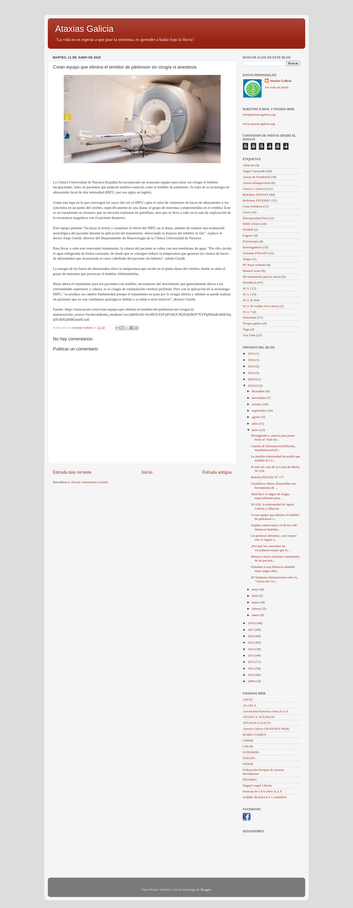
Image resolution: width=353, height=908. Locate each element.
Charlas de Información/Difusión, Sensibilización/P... (273, 448)
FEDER (248, 229)
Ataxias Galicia (84, 29)
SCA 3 (247, 294)
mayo (256, 589)
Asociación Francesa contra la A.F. (266, 711)
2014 (251, 649)
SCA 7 (247, 312)
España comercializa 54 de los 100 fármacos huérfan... (274, 527)
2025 (251, 353)
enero (256, 615)
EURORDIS (251, 752)
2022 (251, 373)
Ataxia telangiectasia (256, 183)
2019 (251, 385)
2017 (251, 630)
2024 (251, 360)
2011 (251, 668)
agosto (256, 417)
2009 (251, 681)
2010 (251, 675)
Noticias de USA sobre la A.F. (262, 791)
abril (255, 595)
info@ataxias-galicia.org (259, 114)
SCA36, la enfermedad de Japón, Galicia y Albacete (273, 506)
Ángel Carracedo (254, 171)
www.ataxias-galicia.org (259, 124)
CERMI (248, 740)
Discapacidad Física (256, 218)
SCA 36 (248, 300)
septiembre (259, 410)
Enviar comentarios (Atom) (90, 482)
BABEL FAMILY (254, 734)
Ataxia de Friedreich (256, 177)
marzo (256, 602)
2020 (251, 379)
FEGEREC (250, 779)
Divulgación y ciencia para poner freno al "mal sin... (273, 437)
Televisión (249, 317)
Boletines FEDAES (255, 194)
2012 (251, 662)
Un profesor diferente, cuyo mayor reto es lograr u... (274, 537)
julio (255, 423)
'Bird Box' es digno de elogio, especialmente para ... (270, 496)
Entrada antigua (217, 472)
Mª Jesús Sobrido (254, 265)
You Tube (249, 335)
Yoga (246, 329)
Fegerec (248, 235)
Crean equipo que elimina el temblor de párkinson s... (275, 517)
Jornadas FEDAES (255, 253)
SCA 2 (247, 288)
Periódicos (250, 282)
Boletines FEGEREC (257, 200)
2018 (251, 623)
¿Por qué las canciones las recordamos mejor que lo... (270, 548)
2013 (251, 655)
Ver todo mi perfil (276, 87)
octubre (257, 404)
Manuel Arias (252, 271)
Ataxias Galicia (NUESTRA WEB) (266, 728)
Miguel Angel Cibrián (257, 785)
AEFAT (248, 699)
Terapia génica (252, 323)
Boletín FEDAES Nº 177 (267, 477)
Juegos (247, 259)
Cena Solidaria (252, 206)
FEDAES (249, 758)
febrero (257, 608)
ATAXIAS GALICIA (257, 723)
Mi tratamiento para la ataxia (262, 276)
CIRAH (248, 746)
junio (255, 430)
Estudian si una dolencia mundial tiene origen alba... (273, 569)
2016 (251, 636)
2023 (251, 366)
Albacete (248, 165)
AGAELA (249, 705)
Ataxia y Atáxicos (254, 189)
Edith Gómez (251, 224)
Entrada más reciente (72, 472)
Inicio (147, 472)
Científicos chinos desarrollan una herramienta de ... (273, 485)
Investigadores (252, 247)
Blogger (205, 889)
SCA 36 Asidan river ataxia (261, 306)
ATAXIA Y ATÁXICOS (259, 717)
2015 (251, 642)
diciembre (259, 391)
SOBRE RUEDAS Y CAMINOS (265, 797)
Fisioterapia (250, 241)
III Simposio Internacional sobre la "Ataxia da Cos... (274, 579)
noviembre (259, 398)
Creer (246, 212)
